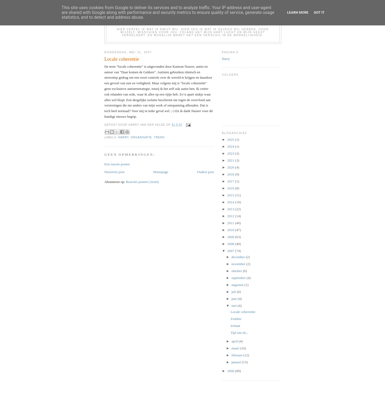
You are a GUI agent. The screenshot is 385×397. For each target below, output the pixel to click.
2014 (231, 202)
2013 (231, 209)
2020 (231, 167)
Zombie (236, 319)
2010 (231, 230)
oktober (237, 271)
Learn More (298, 12)
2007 (231, 251)
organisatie (141, 137)
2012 (231, 216)
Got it (319, 12)
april (235, 341)
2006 (231, 371)
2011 (231, 223)
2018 (231, 174)
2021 (231, 160)
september (239, 278)
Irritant (235, 326)
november (238, 264)
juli (234, 292)
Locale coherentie (243, 312)
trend (159, 137)
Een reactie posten (117, 164)
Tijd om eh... (239, 333)
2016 (231, 188)
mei (234, 306)
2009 (231, 237)
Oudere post (205, 172)
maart (235, 348)
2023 (231, 153)
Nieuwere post (114, 172)
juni (234, 299)
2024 (231, 146)
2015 (231, 195)
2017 (231, 181)
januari (236, 362)
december (238, 257)
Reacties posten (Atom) (142, 182)
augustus (237, 285)
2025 (231, 140)
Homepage (160, 172)
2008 (231, 244)
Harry (123, 137)
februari (237, 355)
